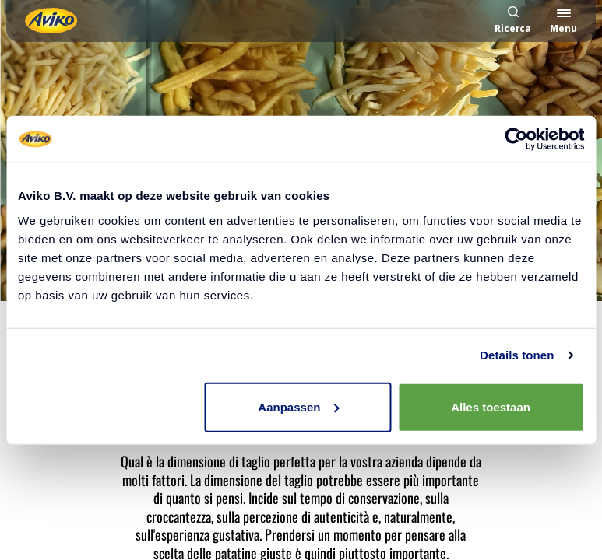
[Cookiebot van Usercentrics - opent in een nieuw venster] (516, 139)
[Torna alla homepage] (51, 20)
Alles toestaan (490, 406)
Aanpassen (298, 406)
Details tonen (517, 355)
